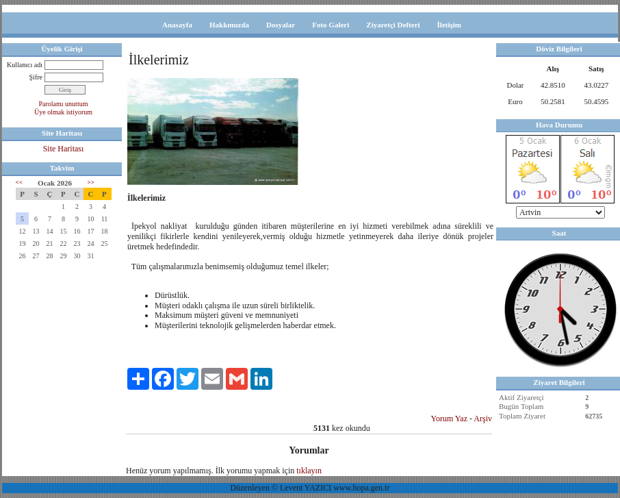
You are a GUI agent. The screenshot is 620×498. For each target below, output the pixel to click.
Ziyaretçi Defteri (392, 25)
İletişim (449, 25)
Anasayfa (177, 25)
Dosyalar (280, 25)
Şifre (35, 77)
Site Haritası (63, 148)
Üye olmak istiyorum (63, 112)
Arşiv (483, 418)
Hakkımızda (229, 25)
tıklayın (309, 470)
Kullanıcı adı (24, 65)
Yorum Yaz (449, 418)
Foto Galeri (330, 25)
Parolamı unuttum (63, 104)
